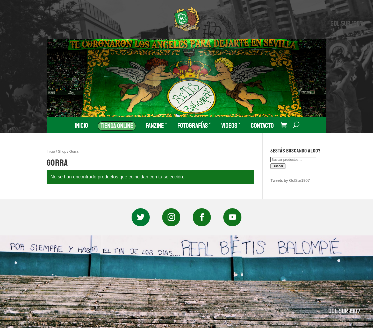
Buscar (277, 166)
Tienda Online (116, 125)
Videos (229, 125)
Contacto (262, 125)
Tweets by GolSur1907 (290, 180)
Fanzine (155, 125)
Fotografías (192, 125)
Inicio (81, 125)
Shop (62, 151)
